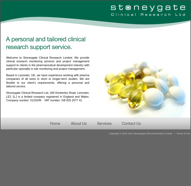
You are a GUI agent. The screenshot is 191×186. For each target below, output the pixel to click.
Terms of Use (183, 133)
